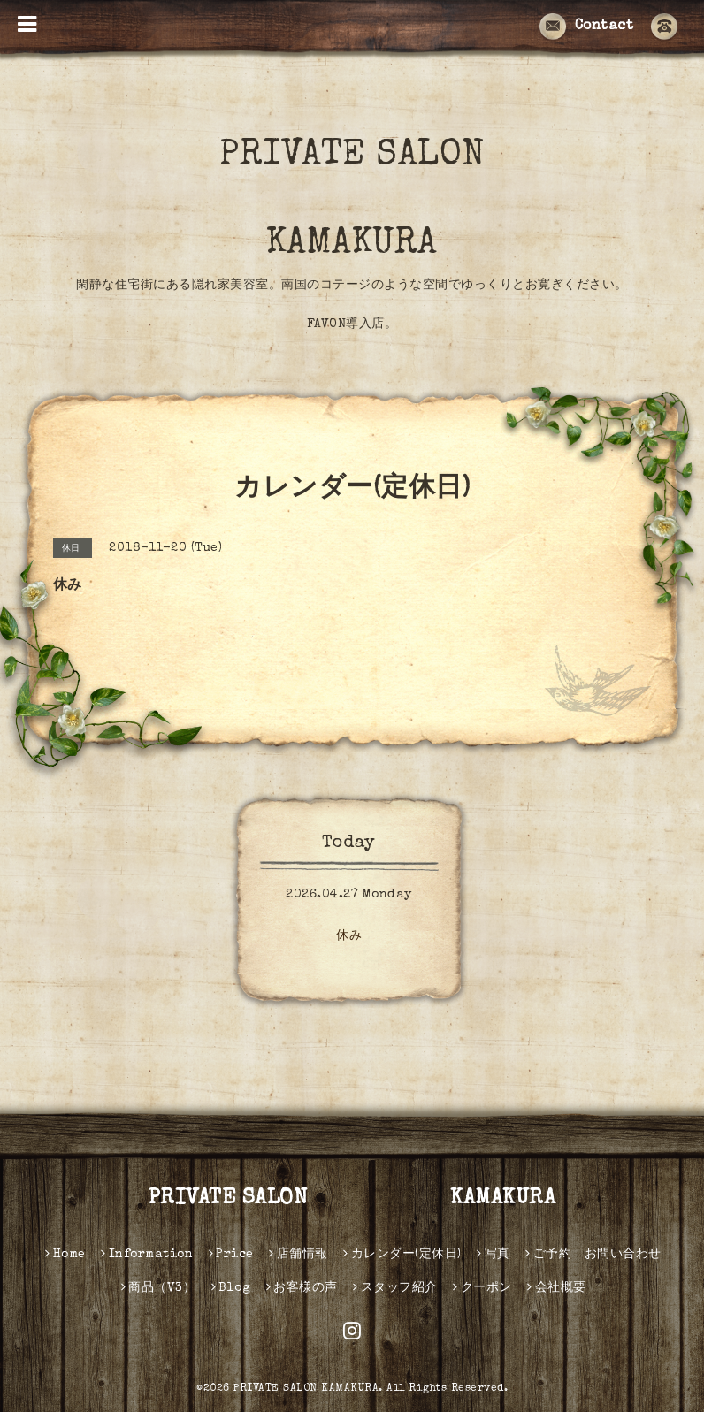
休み (349, 936)
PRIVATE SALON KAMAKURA (393, 201)
